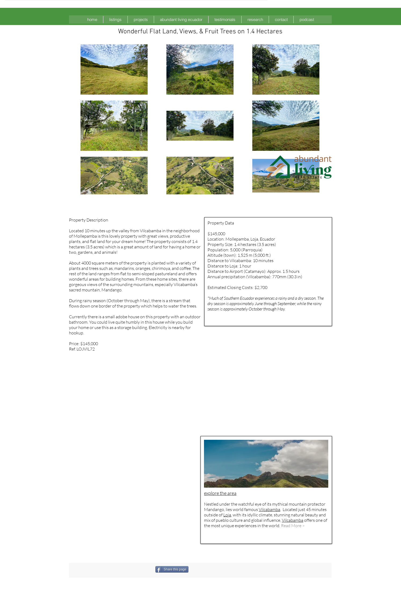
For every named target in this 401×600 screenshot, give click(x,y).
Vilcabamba (269, 509)
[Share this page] (171, 569)
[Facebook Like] (216, 569)
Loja (227, 514)
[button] (115, 19)
